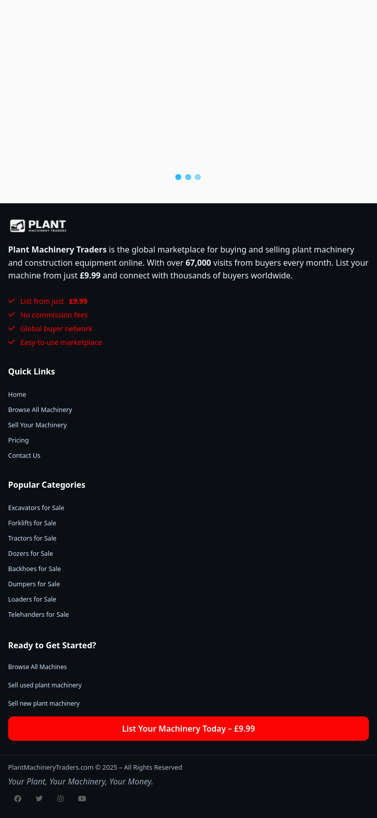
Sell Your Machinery (37, 425)
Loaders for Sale (32, 599)
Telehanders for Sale (38, 614)
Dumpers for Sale (34, 584)
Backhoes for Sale (34, 568)
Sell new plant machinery (44, 703)
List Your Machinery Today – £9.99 (188, 728)
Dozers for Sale (30, 553)
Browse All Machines (37, 667)
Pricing (18, 440)
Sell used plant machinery (45, 685)
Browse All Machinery (40, 409)
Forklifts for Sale (32, 523)
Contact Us (24, 455)
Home (17, 394)
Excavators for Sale (36, 508)
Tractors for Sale (32, 538)
